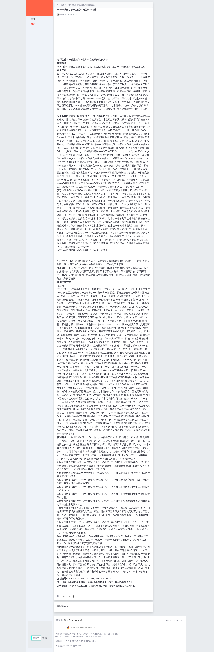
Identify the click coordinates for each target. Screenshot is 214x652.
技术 (32, 24)
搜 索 (44, 638)
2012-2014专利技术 (67, 596)
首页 (32, 19)
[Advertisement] (39, 67)
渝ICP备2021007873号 (73, 620)
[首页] (58, 5)
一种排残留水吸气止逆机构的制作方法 (81, 5)
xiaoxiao (63, 14)
